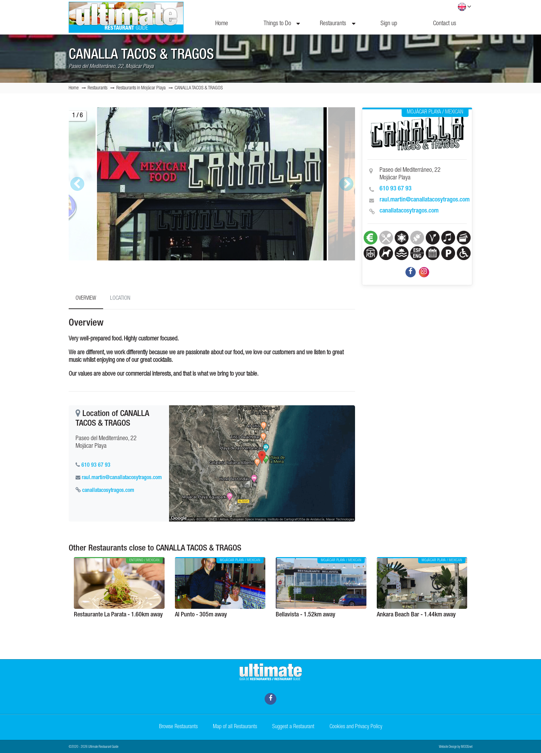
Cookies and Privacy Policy (355, 727)
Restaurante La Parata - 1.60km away (118, 615)
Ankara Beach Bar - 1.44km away (416, 615)
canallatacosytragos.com (409, 211)
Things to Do (282, 23)
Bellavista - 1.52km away (305, 615)
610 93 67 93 (396, 189)
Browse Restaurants (178, 727)
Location (120, 298)
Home (221, 24)
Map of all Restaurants (235, 727)
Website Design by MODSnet (455, 747)
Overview (86, 298)
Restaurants (337, 23)
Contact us (444, 24)
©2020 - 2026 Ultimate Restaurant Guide (93, 747)
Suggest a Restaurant (293, 727)
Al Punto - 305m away (201, 615)
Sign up (389, 24)
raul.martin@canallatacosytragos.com (425, 200)
